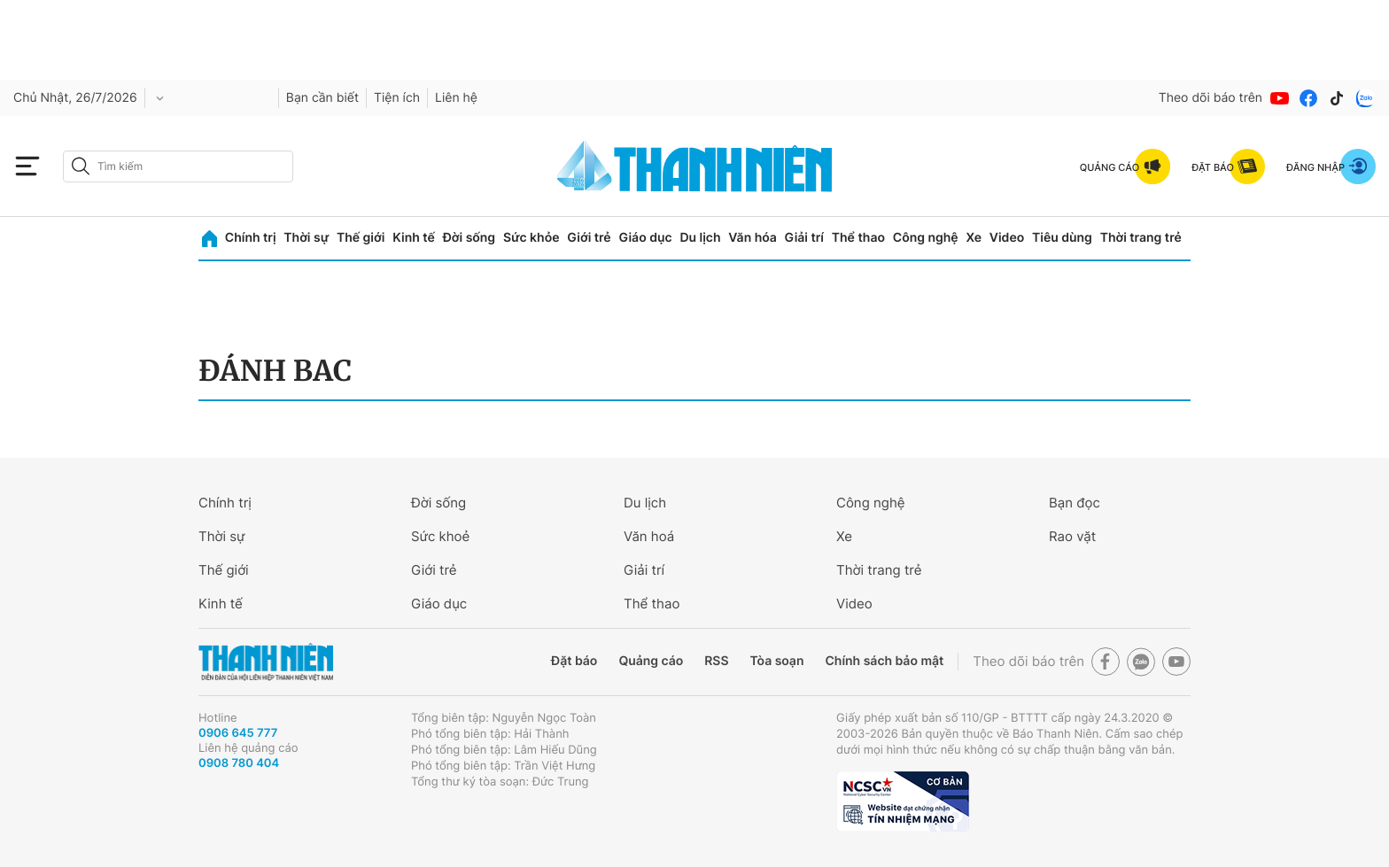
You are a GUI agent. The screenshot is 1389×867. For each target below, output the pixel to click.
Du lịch (699, 237)
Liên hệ (456, 97)
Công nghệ (925, 237)
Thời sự (306, 237)
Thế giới (360, 237)
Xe (974, 237)
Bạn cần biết (322, 97)
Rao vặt (1072, 536)
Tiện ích (397, 97)
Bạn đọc (1074, 502)
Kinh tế (413, 237)
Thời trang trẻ (1141, 237)
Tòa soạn (777, 661)
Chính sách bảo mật (884, 661)
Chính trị (250, 237)
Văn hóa (752, 237)
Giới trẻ (588, 237)
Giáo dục (644, 237)
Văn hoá (649, 536)
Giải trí (804, 237)
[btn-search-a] (80, 166)
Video (1006, 237)
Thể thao (858, 237)
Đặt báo (574, 661)
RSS (716, 661)
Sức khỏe (531, 237)
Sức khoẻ (440, 536)
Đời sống (469, 237)
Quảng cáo (650, 661)
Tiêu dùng (1062, 237)
